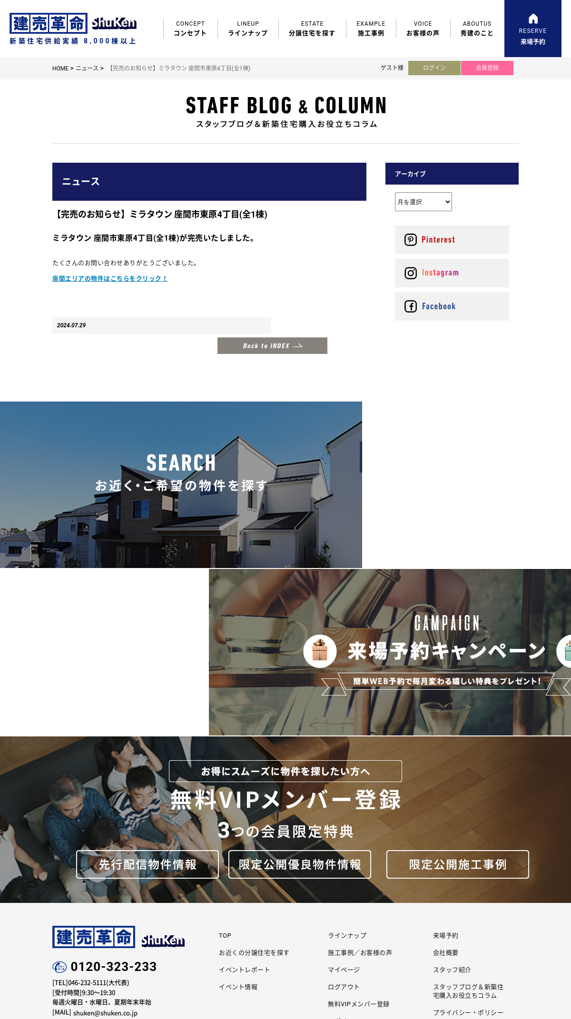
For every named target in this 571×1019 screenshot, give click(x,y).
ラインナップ (347, 748)
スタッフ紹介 (452, 782)
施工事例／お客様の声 (360, 765)
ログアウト (344, 799)
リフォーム (407, 893)
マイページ (344, 782)
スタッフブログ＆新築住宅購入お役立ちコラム (468, 804)
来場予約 (446, 748)
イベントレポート (244, 782)
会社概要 (446, 765)
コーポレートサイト (255, 893)
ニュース (87, 68)
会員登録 (487, 68)
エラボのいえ (331, 893)
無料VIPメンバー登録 (359, 817)
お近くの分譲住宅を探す (254, 765)
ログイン (434, 68)
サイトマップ (452, 843)
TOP (225, 748)
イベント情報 (238, 799)
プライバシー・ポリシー (468, 825)
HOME (60, 68)
